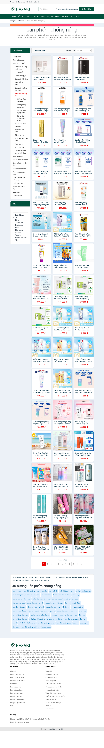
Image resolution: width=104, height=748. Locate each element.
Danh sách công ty (16, 690)
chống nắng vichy (71, 615)
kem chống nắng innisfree (30, 627)
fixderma (66, 607)
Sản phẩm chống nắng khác (21, 118)
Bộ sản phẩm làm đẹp (19, 188)
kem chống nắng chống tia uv (67, 611)
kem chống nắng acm (63, 623)
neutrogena (84, 623)
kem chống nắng (57, 615)
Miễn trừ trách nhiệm (17, 681)
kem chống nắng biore (53, 607)
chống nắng (17, 591)
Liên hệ (36, 2)
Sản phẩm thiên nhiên (20, 160)
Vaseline (17, 235)
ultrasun (30, 607)
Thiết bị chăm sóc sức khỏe (19, 179)
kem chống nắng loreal (35, 603)
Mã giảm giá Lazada (17, 699)
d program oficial (77, 607)
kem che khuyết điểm (72, 603)
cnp (38, 595)
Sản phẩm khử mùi (20, 83)
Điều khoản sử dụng (17, 677)
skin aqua (82, 611)
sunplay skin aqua (19, 607)
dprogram (44, 611)
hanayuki (75, 599)
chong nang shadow (20, 611)
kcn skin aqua (46, 627)
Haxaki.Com (52, 729)
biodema (82, 615)
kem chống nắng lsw (20, 619)
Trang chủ (13, 2)
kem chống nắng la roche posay (24, 595)
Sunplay (17, 232)
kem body (75, 595)
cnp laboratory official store (40, 615)
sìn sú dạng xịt (34, 611)
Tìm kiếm (86, 9)
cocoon (75, 623)
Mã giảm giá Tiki (16, 696)
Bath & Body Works (18, 216)
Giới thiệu (29, 2)
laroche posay (46, 595)
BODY (43, 16)
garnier (52, 611)
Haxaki (60, 729)
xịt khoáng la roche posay (22, 599)
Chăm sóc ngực (20, 76)
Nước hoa (16, 192)
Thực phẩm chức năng (19, 173)
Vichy (16, 240)
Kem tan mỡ (19, 144)
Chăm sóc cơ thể (23, 21)
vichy (78, 591)
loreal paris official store (61, 595)
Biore (16, 220)
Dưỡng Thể (19, 72)
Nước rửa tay (19, 147)
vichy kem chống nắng (37, 619)
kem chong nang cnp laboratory (75, 619)
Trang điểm (17, 57)
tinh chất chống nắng (66, 591)
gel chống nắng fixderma (41, 599)
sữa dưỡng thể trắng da (27, 623)
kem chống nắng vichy (21, 615)
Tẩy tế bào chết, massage (20, 125)
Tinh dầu (64, 16)
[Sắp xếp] (84, 50)
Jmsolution (18, 222)
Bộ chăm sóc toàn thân (21, 140)
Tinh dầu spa (17, 195)
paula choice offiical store (61, 599)
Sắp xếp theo (70, 50)
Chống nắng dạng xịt (21, 100)
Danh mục (21, 2)
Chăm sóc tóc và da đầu (20, 164)
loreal (15, 623)
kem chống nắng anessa (45, 623)
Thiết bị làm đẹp (18, 183)
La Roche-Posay (20, 237)
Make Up (25, 16)
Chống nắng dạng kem (21, 106)
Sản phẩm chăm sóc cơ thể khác (20, 152)
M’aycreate (18, 230)
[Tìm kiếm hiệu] (47, 9)
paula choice (86, 591)
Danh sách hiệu (15, 687)
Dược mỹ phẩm (53, 16)
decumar (16, 627)
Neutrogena (18, 225)
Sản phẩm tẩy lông (21, 79)
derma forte (53, 591)
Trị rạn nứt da (19, 135)
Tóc (71, 16)
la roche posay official (54, 619)
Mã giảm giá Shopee (17, 702)
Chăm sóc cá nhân (19, 169)
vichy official (39, 607)
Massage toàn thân (20, 131)
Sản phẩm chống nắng (21, 95)
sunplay (44, 591)
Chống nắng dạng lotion (21, 112)
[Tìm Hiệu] (20, 211)
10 (77, 564)
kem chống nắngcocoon (31, 591)
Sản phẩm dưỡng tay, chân (21, 89)
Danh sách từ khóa (16, 693)
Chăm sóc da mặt (19, 60)
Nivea (16, 227)
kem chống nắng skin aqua (54, 603)
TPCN (77, 16)
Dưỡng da (35, 16)
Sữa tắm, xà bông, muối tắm (21, 68)
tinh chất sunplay (19, 603)
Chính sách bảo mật (17, 674)
